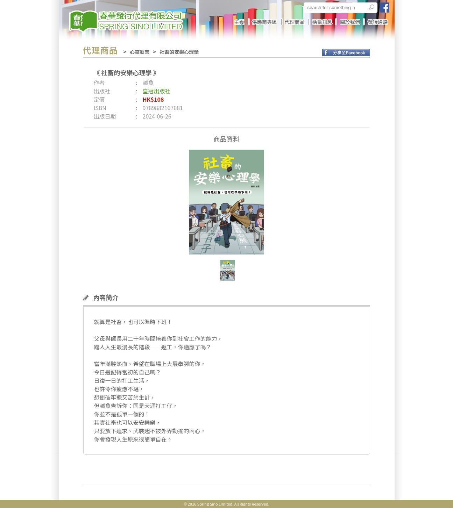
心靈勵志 (139, 51)
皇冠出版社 (157, 91)
